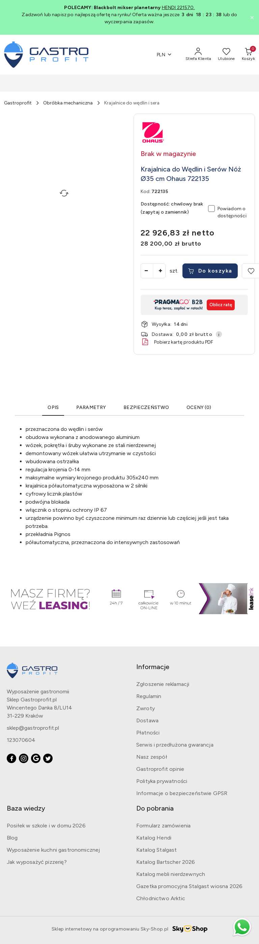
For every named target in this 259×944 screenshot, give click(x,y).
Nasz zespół (151, 757)
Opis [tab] (53, 407)
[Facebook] (11, 758)
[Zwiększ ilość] (160, 271)
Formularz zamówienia (163, 825)
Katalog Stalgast (156, 850)
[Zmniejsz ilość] (146, 271)
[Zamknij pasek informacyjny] (252, 17)
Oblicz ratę (220, 304)
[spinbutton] (153, 271)
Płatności (148, 732)
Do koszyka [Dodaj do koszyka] (210, 271)
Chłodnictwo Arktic (160, 898)
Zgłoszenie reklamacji (162, 684)
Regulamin (148, 696)
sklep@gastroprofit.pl (33, 728)
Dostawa (147, 720)
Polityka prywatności (161, 781)
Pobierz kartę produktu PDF (177, 342)
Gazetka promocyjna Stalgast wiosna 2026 (189, 886)
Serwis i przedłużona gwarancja (174, 745)
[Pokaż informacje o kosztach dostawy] (219, 334)
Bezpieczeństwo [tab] (146, 407)
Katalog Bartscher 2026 (165, 862)
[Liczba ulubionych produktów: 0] (226, 54)
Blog (12, 838)
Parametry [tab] (91, 407)
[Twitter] (48, 758)
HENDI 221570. (178, 7)
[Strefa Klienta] (198, 54)
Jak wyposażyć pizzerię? (37, 862)
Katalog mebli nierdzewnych (170, 874)
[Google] (35, 758)
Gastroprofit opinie (160, 769)
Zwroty (145, 708)
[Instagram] (23, 758)
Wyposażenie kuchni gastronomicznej (53, 850)
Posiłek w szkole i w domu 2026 (46, 825)
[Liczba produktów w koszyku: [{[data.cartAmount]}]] (248, 54)
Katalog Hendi (153, 838)
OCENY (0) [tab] (198, 407)
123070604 (21, 740)
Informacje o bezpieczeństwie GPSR (181, 793)
